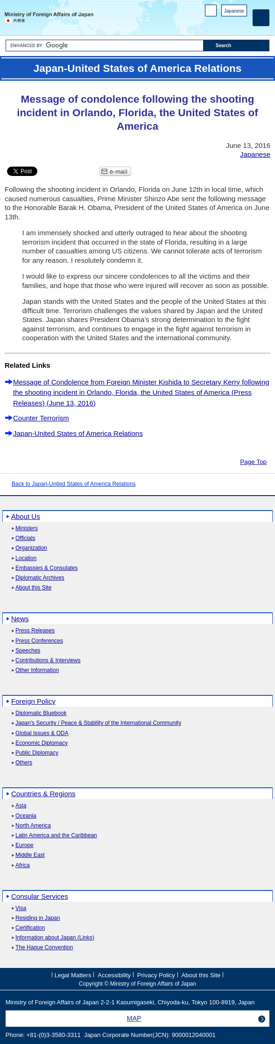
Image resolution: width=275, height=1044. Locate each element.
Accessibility (114, 975)
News (20, 619)
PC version (211, 12)
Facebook (218, 23)
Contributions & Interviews (47, 661)
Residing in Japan (37, 918)
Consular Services (39, 896)
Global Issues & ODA (41, 733)
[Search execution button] (236, 45)
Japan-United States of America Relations (78, 433)
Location (25, 558)
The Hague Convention (44, 948)
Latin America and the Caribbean (56, 836)
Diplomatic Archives (39, 578)
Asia (20, 806)
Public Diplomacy (36, 753)
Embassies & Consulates (46, 568)
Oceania (25, 816)
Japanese (234, 11)
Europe (24, 845)
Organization (31, 548)
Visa (20, 908)
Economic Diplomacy (41, 743)
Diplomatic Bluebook (40, 713)
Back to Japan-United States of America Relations (73, 484)
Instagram (230, 23)
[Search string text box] (105, 45)
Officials (25, 538)
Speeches (27, 651)
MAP (134, 1018)
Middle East (30, 855)
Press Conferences (39, 641)
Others (23, 763)
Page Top (253, 461)
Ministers (26, 529)
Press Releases (35, 631)
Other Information (37, 670)
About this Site (33, 588)
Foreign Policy (33, 701)
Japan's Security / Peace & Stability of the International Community (98, 723)
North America (33, 826)
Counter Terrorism (41, 418)
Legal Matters (73, 975)
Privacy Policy (156, 975)
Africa (22, 865)
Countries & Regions (43, 794)
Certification (30, 928)
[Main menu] (261, 17)
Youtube (242, 23)
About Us (25, 516)
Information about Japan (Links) (54, 938)
